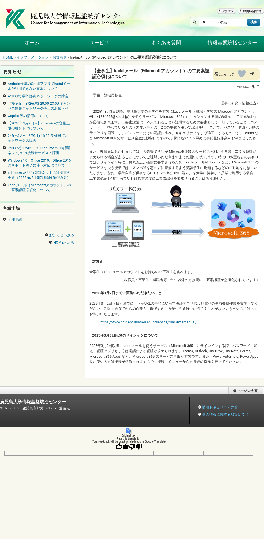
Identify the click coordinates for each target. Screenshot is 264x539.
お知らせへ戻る (61, 235)
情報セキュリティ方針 (220, 407)
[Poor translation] (135, 447)
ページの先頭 (239, 397)
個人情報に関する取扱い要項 (225, 414)
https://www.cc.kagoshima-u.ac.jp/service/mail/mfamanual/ (148, 322)
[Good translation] (122, 447)
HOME (8, 57)
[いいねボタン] (242, 74)
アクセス (224, 16)
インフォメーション (32, 57)
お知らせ (60, 57)
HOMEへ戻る (63, 242)
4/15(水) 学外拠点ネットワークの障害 (38, 96)
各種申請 (15, 219)
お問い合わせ (248, 16)
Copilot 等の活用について (28, 116)
